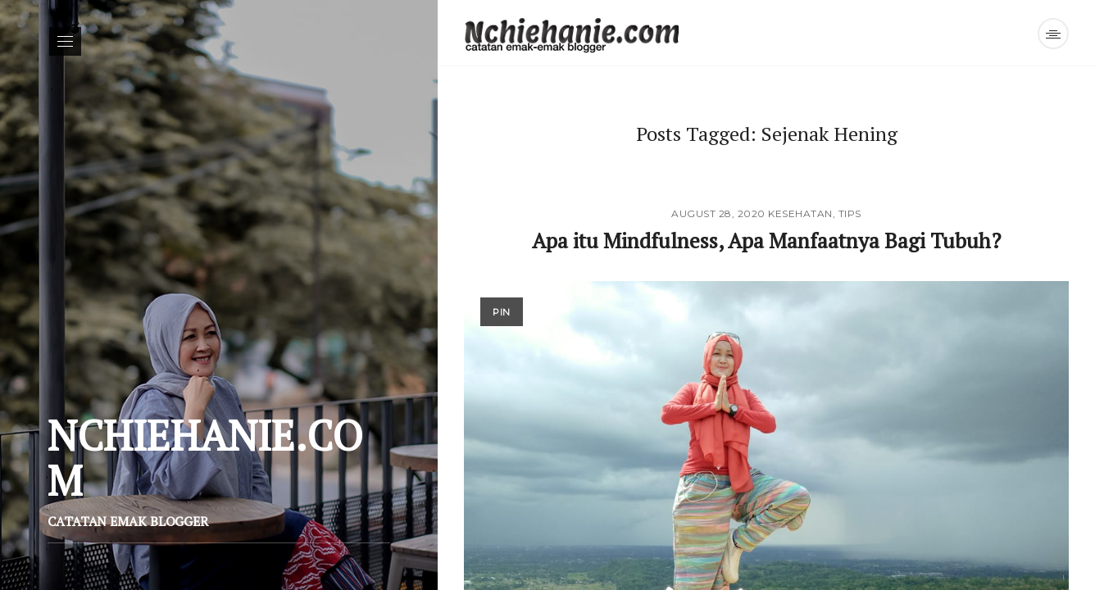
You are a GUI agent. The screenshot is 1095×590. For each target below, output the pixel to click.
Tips (849, 213)
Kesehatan (800, 213)
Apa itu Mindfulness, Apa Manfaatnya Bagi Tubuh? (766, 240)
